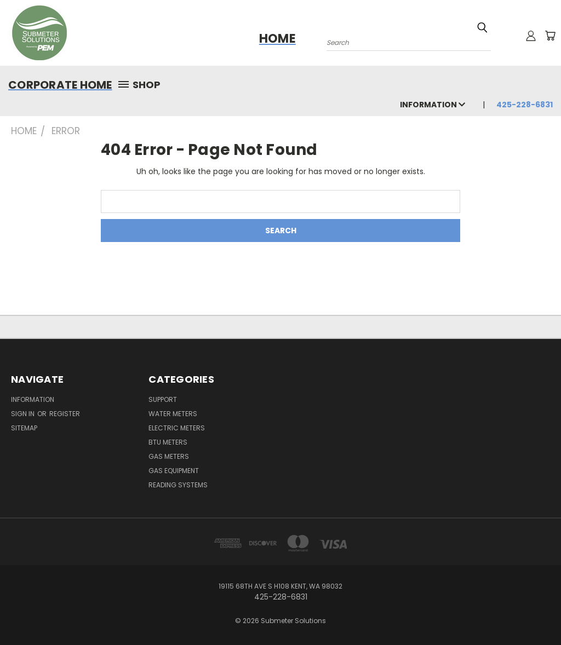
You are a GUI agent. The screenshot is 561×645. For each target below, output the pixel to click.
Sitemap (24, 428)
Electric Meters (176, 428)
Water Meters (172, 413)
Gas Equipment (173, 470)
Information (432, 104)
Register (64, 413)
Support (162, 399)
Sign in (23, 413)
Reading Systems (178, 484)
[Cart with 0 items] (550, 35)
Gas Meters (168, 456)
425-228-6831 (524, 104)
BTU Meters (167, 442)
